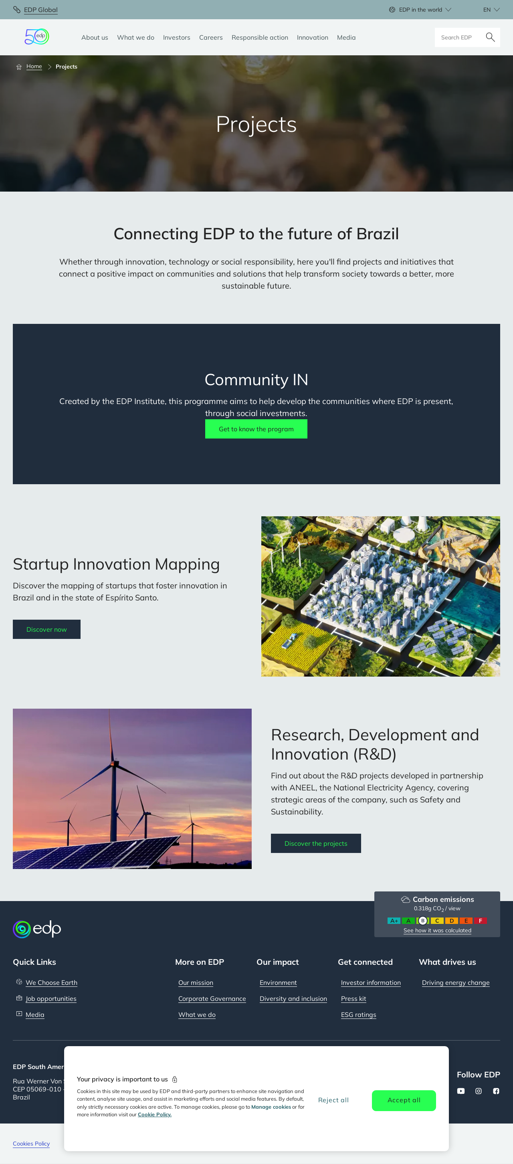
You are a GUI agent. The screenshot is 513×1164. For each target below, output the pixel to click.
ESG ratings (358, 1014)
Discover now (46, 629)
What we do (197, 1014)
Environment (278, 982)
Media (35, 1014)
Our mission (195, 982)
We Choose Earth (51, 982)
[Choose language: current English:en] (483, 9)
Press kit (353, 998)
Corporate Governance (212, 998)
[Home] (33, 66)
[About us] (95, 37)
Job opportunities (51, 998)
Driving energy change (456, 982)
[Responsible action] (260, 37)
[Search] (490, 37)
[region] (256, 1098)
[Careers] (211, 37)
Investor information (371, 982)
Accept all (404, 1100)
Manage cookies (271, 1106)
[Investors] (177, 37)
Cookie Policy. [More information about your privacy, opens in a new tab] (155, 1114)
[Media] (346, 37)
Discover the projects (316, 843)
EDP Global (41, 10)
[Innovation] (313, 37)
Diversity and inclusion (293, 998)
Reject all (333, 1100)
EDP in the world (420, 9)
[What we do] (136, 37)
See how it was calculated (437, 930)
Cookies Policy (31, 1143)
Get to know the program (256, 429)
